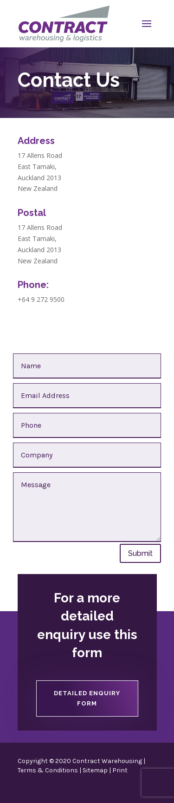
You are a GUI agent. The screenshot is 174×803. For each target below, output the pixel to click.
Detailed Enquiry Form (87, 698)
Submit (140, 553)
